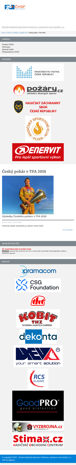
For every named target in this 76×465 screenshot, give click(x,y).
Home (3, 33)
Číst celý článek (68, 230)
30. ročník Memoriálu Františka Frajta (16, 249)
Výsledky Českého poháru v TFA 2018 (24, 216)
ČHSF (9, 33)
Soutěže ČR (23, 33)
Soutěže (15, 33)
